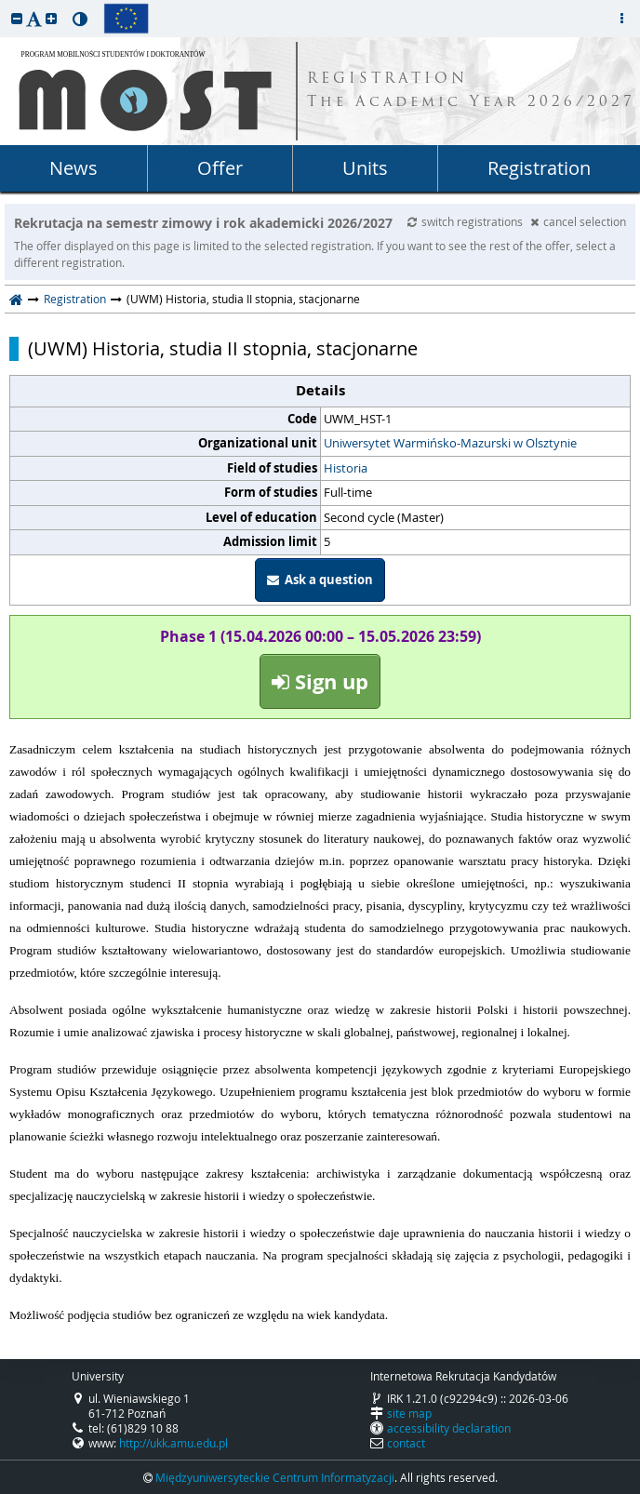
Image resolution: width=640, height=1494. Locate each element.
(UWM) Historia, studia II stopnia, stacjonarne (223, 349)
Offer (220, 167)
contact (406, 1442)
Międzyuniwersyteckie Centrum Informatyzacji (274, 1477)
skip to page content (4, 4)
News (73, 167)
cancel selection (578, 221)
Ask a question (320, 579)
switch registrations (466, 221)
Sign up (320, 681)
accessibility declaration (449, 1428)
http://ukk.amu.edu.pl (173, 1442)
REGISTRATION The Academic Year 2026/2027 (471, 91)
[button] (16, 18)
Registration (539, 167)
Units (365, 167)
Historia (345, 468)
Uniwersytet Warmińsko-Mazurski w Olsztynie (450, 442)
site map (409, 1413)
